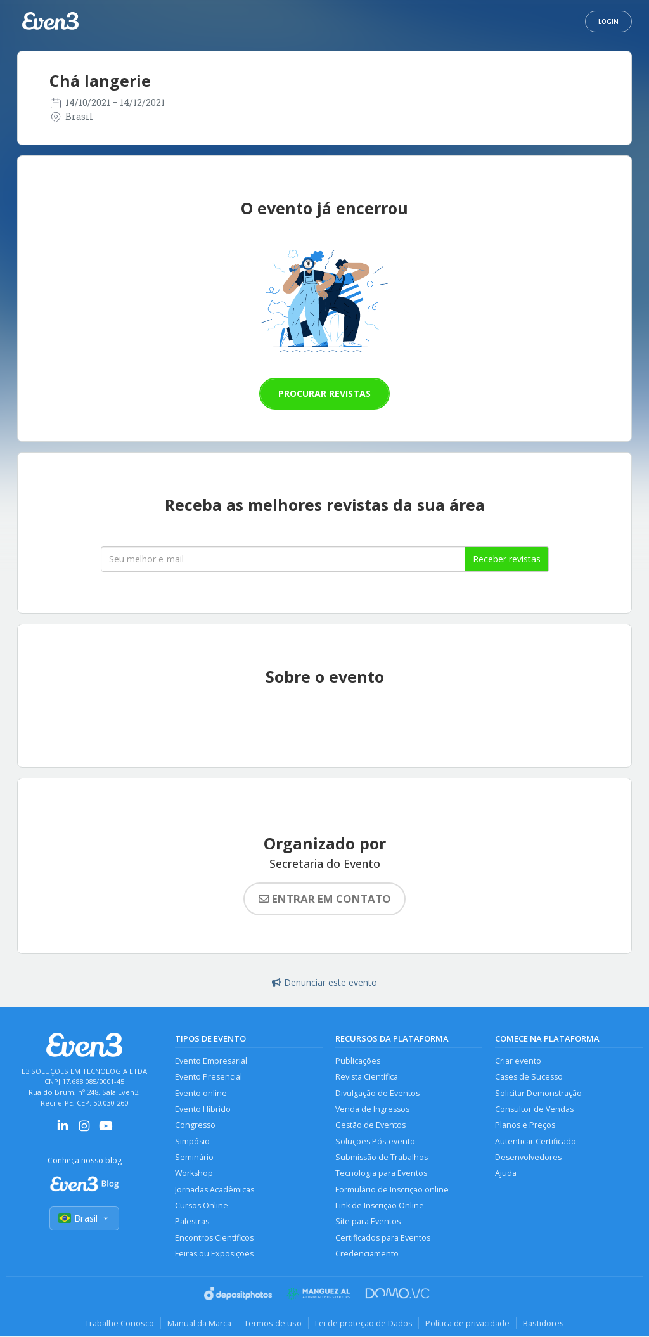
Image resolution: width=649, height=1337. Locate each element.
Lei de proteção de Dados (364, 1323)
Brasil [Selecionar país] (84, 1219)
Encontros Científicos (214, 1238)
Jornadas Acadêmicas (214, 1190)
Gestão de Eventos (370, 1125)
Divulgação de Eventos (377, 1093)
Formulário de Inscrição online (392, 1190)
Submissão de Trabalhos (381, 1158)
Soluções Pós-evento (375, 1141)
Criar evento (518, 1061)
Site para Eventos (368, 1222)
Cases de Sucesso (529, 1076)
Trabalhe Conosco (118, 1323)
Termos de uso (273, 1323)
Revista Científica (366, 1076)
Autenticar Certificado (535, 1141)
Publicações (357, 1061)
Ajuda (506, 1173)
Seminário (194, 1158)
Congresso (195, 1125)
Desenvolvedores (528, 1158)
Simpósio (192, 1141)
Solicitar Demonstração (538, 1093)
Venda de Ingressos (372, 1109)
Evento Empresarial (211, 1061)
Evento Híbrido (203, 1109)
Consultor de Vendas (534, 1109)
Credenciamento (367, 1255)
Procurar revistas (324, 393)
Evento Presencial (208, 1076)
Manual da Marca (199, 1323)
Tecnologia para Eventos (381, 1173)
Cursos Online (201, 1206)
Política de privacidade (468, 1323)
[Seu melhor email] (283, 559)
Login (608, 21)
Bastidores (544, 1323)
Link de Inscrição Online (379, 1206)
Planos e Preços (525, 1125)
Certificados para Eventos (382, 1238)
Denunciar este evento (324, 982)
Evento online (201, 1093)
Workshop (194, 1173)
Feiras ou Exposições (214, 1255)
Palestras (192, 1222)
